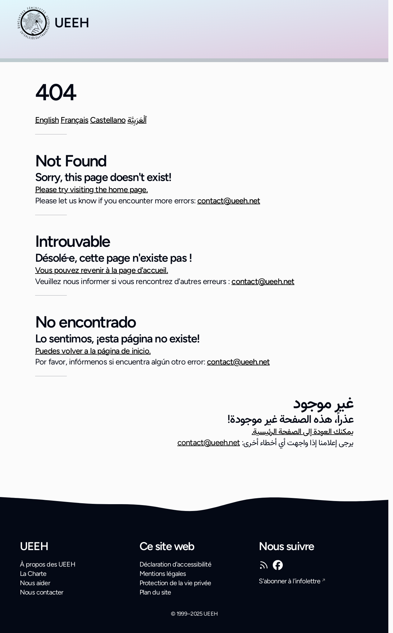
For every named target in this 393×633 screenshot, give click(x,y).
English (47, 119)
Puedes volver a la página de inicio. (93, 350)
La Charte (33, 573)
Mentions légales (162, 573)
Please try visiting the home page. (91, 189)
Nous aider (35, 583)
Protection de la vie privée (175, 583)
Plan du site (155, 592)
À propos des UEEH (47, 564)
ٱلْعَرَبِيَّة (136, 119)
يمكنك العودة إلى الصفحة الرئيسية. (302, 431)
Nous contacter (41, 592)
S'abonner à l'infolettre (289, 581)
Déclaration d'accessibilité (175, 564)
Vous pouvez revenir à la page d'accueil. (101, 270)
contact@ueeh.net (228, 200)
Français (74, 119)
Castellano (108, 119)
